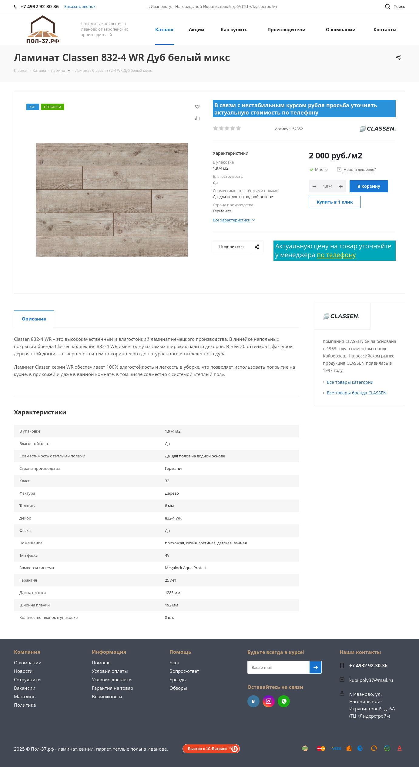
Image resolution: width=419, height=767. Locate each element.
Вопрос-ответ (184, 671)
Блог (174, 662)
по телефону (336, 255)
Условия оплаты (110, 671)
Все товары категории (350, 382)
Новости (23, 671)
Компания (27, 652)
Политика (25, 705)
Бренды (178, 679)
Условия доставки (112, 679)
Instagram (269, 701)
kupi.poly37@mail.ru (371, 680)
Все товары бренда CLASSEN (357, 393)
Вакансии (24, 688)
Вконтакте (253, 701)
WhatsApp (284, 701)
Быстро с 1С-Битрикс (207, 749)
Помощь (101, 662)
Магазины (25, 696)
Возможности (107, 696)
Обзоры (178, 688)
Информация (109, 652)
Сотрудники (27, 679)
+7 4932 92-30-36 (368, 665)
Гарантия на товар (112, 688)
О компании (28, 662)
